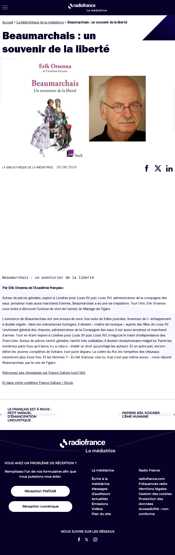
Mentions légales (153, 489)
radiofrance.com (152, 479)
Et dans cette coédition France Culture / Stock (37, 383)
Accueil (7, 22)
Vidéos (97, 509)
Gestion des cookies (155, 494)
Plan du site (101, 514)
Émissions (100, 504)
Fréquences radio (153, 484)
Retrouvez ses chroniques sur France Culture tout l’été (44, 373)
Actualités (100, 499)
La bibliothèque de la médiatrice (40, 22)
